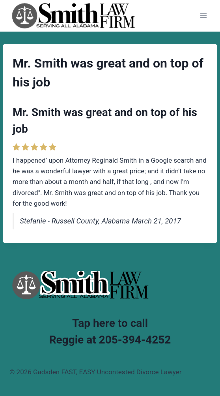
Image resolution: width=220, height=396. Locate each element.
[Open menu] (203, 15)
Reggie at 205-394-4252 (110, 339)
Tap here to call (110, 323)
